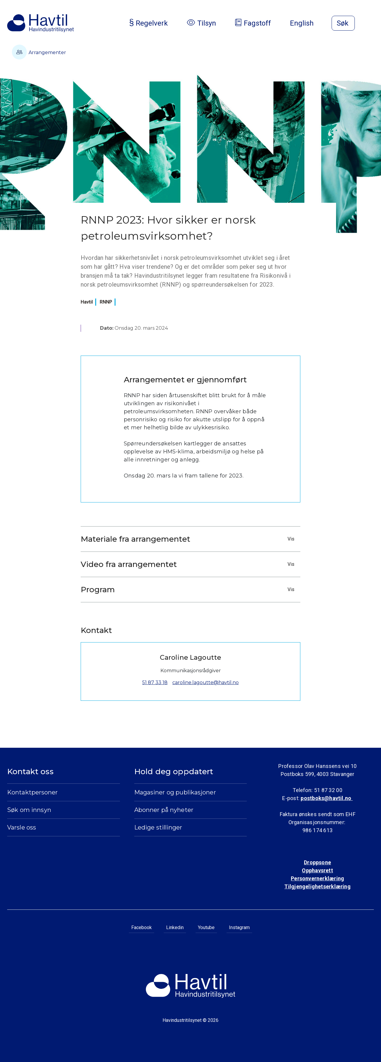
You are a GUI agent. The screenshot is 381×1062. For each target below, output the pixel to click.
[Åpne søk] (343, 23)
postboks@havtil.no (326, 798)
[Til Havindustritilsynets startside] (40, 23)
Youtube (206, 927)
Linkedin (175, 927)
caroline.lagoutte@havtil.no (205, 682)
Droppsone (317, 862)
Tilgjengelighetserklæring (317, 886)
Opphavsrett (317, 870)
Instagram (239, 927)
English (306, 23)
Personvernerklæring (317, 878)
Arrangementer (39, 52)
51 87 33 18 (155, 682)
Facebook (141, 927)
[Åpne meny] (370, 24)
